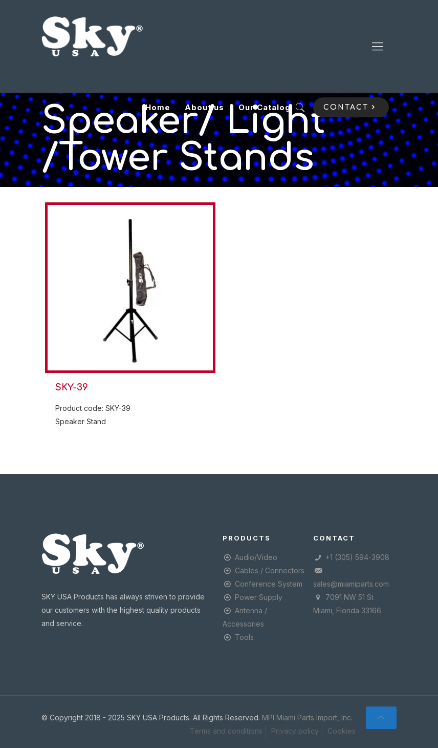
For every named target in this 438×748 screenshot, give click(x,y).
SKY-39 (71, 387)
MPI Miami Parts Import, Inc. (307, 717)
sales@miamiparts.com (351, 583)
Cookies (341, 730)
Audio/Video (256, 557)
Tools (244, 637)
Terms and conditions (226, 730)
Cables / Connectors (269, 570)
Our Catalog (264, 107)
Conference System (268, 583)
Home (157, 107)
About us (204, 107)
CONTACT (351, 107)
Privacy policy (295, 730)
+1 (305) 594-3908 (357, 557)
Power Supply (258, 597)
